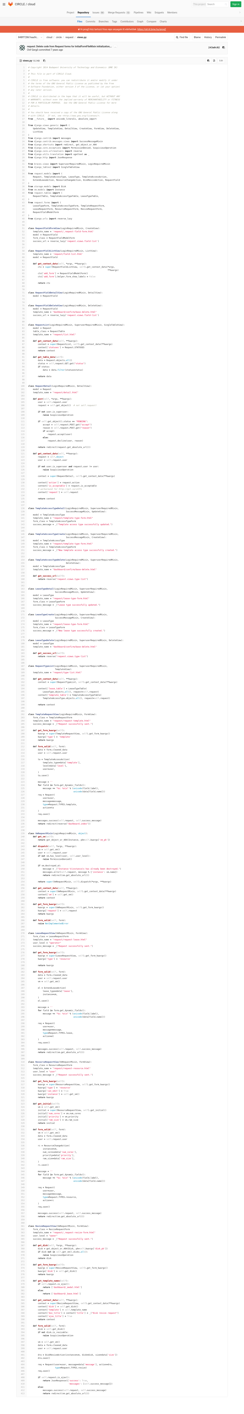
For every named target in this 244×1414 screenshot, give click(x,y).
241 (21, 840)
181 (21, 647)
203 (21, 717)
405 (21, 1368)
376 (21, 1274)
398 (21, 1345)
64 (21, 270)
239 (21, 833)
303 (21, 1039)
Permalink (220, 37)
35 (21, 177)
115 (21, 434)
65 (21, 273)
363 (21, 1232)
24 (21, 141)
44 (21, 206)
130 (21, 482)
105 (21, 402)
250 (21, 869)
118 (21, 444)
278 (21, 959)
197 (21, 698)
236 (21, 824)
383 (21, 1297)
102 (21, 392)
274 (21, 946)
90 (21, 354)
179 (21, 640)
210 (21, 740)
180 (21, 643)
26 (21, 148)
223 (21, 782)
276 (21, 952)
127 (21, 473)
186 (21, 663)
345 (21, 1174)
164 (21, 592)
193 (21, 685)
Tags (114, 21)
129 (21, 479)
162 (21, 585)
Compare (151, 21)
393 (21, 1329)
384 (21, 1300)
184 (21, 656)
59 (21, 254)
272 (21, 939)
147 (21, 537)
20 (21, 128)
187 (21, 666)
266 (21, 920)
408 (21, 1377)
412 (21, 1390)
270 (21, 933)
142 (21, 521)
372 (21, 1261)
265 (21, 917)
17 (21, 119)
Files (79, 21)
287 (21, 988)
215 (21, 756)
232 (21, 811)
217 (21, 762)
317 (21, 1084)
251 (21, 872)
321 (21, 1097)
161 (21, 582)
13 (21, 106)
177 (21, 634)
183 (21, 653)
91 (21, 357)
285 (21, 981)
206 (21, 727)
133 (21, 492)
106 (21, 405)
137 (21, 505)
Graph (140, 21)
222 (21, 779)
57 (21, 247)
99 (21, 383)
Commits (90, 21)
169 (21, 608)
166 (21, 598)
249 (21, 865)
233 (21, 814)
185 (21, 659)
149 (21, 544)
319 (21, 1091)
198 (21, 701)
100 (21, 386)
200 (21, 708)
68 (21, 283)
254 (21, 882)
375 (21, 1271)
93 (21, 363)
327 (21, 1117)
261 (21, 904)
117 (21, 441)
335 (21, 1142)
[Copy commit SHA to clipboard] (223, 47)
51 (21, 228)
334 (21, 1139)
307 (21, 1052)
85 (21, 338)
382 (21, 1294)
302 (21, 1036)
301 (21, 1033)
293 (21, 1007)
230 (21, 804)
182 (21, 650)
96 (21, 373)
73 (21, 299)
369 (21, 1252)
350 (21, 1191)
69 (21, 286)
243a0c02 (214, 47)
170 (21, 611)
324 (21, 1107)
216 (21, 759)
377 (21, 1277)
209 (21, 737)
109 (21, 415)
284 (21, 978)
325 (21, 1110)
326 (21, 1113)
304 (21, 1042)
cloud (31, 4)
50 (21, 225)
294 (21, 1010)
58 (21, 251)
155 (21, 563)
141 (21, 518)
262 (21, 907)
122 (21, 457)
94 (21, 367)
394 (21, 1332)
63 (21, 267)
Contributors (127, 21)
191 (21, 679)
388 (21, 1313)
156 (21, 566)
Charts (163, 21)
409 (21, 1380)
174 (21, 624)
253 (21, 878)
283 (21, 975)
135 (21, 499)
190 (21, 676)
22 (21, 135)
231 (21, 808)
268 (21, 927)
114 (21, 431)
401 (21, 1355)
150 (21, 547)
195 (21, 692)
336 (21, 1145)
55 (21, 241)
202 (21, 714)
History (208, 37)
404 (21, 1364)
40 (21, 193)
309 (21, 1059)
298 (21, 1023)
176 (21, 630)
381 (21, 1290)
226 (21, 791)
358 (21, 1216)
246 (21, 856)
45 (21, 209)
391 (21, 1323)
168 (21, 605)
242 (21, 843)
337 (21, 1149)
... (115, 46)
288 (21, 991)
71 (21, 293)
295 (21, 1014)
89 (21, 350)
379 (21, 1284)
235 (21, 820)
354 (21, 1203)
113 (21, 428)
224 (21, 785)
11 (21, 99)
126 (21, 470)
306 (21, 1049)
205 (21, 724)
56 (21, 244)
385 (21, 1303)
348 (21, 1184)
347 (21, 1181)
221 (21, 775)
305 (21, 1046)
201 (21, 711)
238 (21, 830)
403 (21, 1361)
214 (21, 753)
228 (21, 798)
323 (21, 1104)
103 (21, 396)
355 (21, 1207)
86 (21, 341)
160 (21, 579)
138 (21, 508)
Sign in (235, 4)
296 (21, 1017)
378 (21, 1281)
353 (21, 1200)
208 (21, 733)
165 (21, 595)
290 (21, 997)
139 (21, 511)
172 (21, 618)
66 (21, 276)
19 (21, 125)
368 (21, 1248)
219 (21, 769)
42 (21, 199)
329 (21, 1123)
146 (21, 534)
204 (21, 721)
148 (21, 540)
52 (21, 231)
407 (21, 1374)
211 (21, 743)
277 (21, 956)
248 (21, 862)
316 (21, 1081)
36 (21, 180)
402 (21, 1358)
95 (21, 370)
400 (21, 1351)
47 (21, 215)
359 (21, 1220)
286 (21, 985)
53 (21, 235)
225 (21, 788)
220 (21, 772)
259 (21, 898)
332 (21, 1133)
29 (21, 157)
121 (21, 453)
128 (21, 476)
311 (21, 1065)
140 (21, 515)
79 (21, 318)
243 (21, 846)
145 (21, 531)
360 (21, 1223)
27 (21, 151)
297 (21, 1020)
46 (21, 212)
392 (21, 1326)
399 (21, 1348)
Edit (221, 60)
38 (21, 186)
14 (21, 109)
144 (21, 528)
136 (21, 502)
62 (21, 264)
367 (21, 1245)
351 (21, 1194)
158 (21, 573)
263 (21, 911)
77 (21, 312)
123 (21, 460)
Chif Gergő (32, 49)
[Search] (217, 4)
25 (21, 144)
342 (21, 1165)
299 (21, 1026)
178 (21, 637)
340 (21, 1158)
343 (21, 1168)
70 (21, 289)
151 (21, 550)
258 (21, 894)
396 (21, 1339)
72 (21, 296)
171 (21, 614)
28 (21, 154)
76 (21, 309)
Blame (197, 37)
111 (21, 421)
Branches (104, 21)
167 (21, 602)
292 (21, 1004)
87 (21, 344)
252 (21, 875)
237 (21, 827)
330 (21, 1126)
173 (21, 621)
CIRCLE (20, 4)
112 (21, 425)
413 (21, 1393)
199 (21, 705)
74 (21, 302)
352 (21, 1197)
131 (21, 486)
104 (21, 399)
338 (21, 1152)
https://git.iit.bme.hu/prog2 (151, 29)
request (69, 37)
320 (21, 1094)
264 (21, 914)
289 (21, 994)
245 (21, 853)
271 (21, 936)
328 (21, 1120)
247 (21, 859)
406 (21, 1371)
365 (21, 1239)
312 (21, 1068)
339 (21, 1155)
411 (21, 1387)
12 (21, 103)
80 (21, 322)
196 (21, 695)
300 (21, 1030)
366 (21, 1242)
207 (21, 730)
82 (21, 328)
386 (21, 1306)
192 (21, 682)
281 (21, 968)
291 (21, 1001)
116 (21, 437)
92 (21, 360)
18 (21, 122)
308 (21, 1055)
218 (21, 766)
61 (21, 260)
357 (21, 1213)
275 (21, 949)
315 (21, 1078)
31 (21, 164)
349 (21, 1187)
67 (21, 280)
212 (21, 746)
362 (21, 1229)
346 (21, 1178)
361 (21, 1226)
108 (21, 412)
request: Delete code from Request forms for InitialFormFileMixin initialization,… (69, 46)
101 (21, 389)
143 (21, 524)
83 (21, 331)
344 (21, 1171)
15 (21, 112)
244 (21, 849)
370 (21, 1255)
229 (21, 801)
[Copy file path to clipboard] (44, 60)
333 (21, 1136)
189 (21, 672)
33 (21, 170)
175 (21, 627)
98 (21, 379)
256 (21, 888)
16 (21, 116)
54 (21, 238)
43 (21, 202)
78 (21, 315)
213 (21, 750)
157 (21, 569)
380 (21, 1287)
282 (21, 972)
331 (21, 1129)
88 (21, 347)
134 (21, 495)
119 (21, 447)
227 (21, 795)
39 (21, 190)
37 (21, 183)
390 (21, 1319)
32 (21, 167)
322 (21, 1100)
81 (21, 325)
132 (21, 489)
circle (59, 37)
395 (21, 1335)
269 (21, 930)
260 (21, 901)
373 (21, 1265)
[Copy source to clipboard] (208, 60)
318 (21, 1088)
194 (21, 688)
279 (21, 962)
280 (21, 965)
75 (21, 305)
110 (21, 418)
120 (21, 450)
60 (21, 257)
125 (21, 466)
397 (21, 1342)
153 (21, 556)
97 (21, 376)
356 (21, 1210)
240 (21, 836)
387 (21, 1310)
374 (21, 1268)
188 (21, 669)
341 (21, 1162)
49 (21, 222)
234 (21, 817)
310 (21, 1062)
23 (21, 138)
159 (21, 576)
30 (21, 161)
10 (21, 96)
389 (21, 1316)
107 (21, 408)
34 (21, 173)
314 (21, 1075)
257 (21, 891)
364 (21, 1236)
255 (21, 885)
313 (21, 1071)
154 (21, 560)
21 (21, 132)
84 (21, 334)
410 (21, 1384)
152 (21, 553)
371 (21, 1258)
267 (21, 923)
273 (21, 943)
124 (21, 463)
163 (21, 589)
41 (21, 196)
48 (21, 219)
